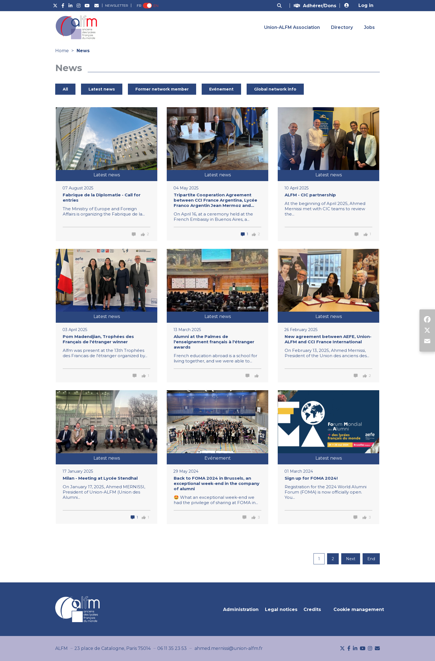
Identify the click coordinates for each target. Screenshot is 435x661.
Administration (241, 609)
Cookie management (358, 609)
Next (350, 558)
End (371, 558)
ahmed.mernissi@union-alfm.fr (228, 648)
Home (62, 50)
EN (155, 5)
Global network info (275, 89)
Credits (312, 609)
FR (139, 5)
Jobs (369, 27)
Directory (342, 27)
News (83, 50)
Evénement (221, 89)
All (65, 89)
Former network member (162, 89)
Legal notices (281, 609)
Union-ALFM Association (292, 27)
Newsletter (116, 5)
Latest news (101, 89)
